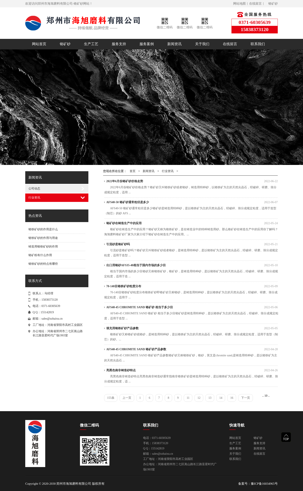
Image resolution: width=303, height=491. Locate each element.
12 (198, 397)
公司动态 (34, 188)
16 (231, 397)
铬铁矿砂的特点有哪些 (43, 263)
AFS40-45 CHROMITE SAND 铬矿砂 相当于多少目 (192, 307)
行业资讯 (34, 197)
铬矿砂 (273, 3)
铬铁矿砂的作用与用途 (43, 238)
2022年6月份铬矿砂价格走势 (192, 181)
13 (209, 397)
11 (188, 397)
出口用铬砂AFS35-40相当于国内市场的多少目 (192, 265)
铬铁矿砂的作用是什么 (43, 229)
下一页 (245, 397)
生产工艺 (91, 44)
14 (220, 397)
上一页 (126, 397)
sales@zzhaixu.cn (51, 318)
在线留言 (255, 3)
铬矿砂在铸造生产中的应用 (192, 223)
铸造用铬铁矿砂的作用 (43, 246)
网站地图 (239, 3)
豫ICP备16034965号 (264, 483)
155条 (110, 397)
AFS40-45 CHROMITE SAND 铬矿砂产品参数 (192, 349)
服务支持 (119, 44)
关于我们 (202, 44)
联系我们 (258, 44)
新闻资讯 (174, 44)
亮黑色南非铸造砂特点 (192, 370)
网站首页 (39, 44)
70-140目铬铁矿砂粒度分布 (192, 286)
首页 (133, 171)
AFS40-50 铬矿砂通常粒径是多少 (192, 202)
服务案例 (147, 44)
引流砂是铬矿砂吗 (192, 244)
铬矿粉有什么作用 (40, 255)
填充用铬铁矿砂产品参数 (192, 328)
